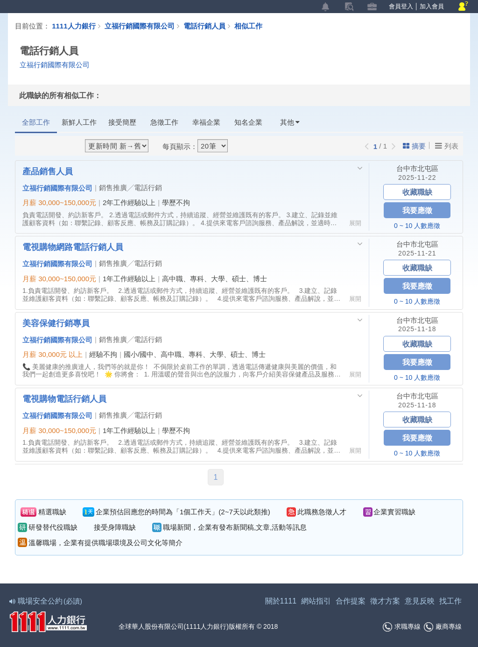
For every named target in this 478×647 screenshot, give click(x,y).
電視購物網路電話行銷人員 (72, 246)
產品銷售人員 (47, 171)
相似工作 (248, 25)
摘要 (414, 146)
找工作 (450, 601)
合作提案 (351, 601)
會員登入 (401, 6)
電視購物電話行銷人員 (64, 398)
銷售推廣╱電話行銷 (130, 188)
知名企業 (248, 122)
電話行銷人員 (208, 25)
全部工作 (36, 122)
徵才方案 (385, 601)
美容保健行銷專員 (56, 322)
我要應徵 (417, 210)
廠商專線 (443, 627)
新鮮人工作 (79, 122)
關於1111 (281, 601)
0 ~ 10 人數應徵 (417, 225)
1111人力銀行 (73, 25)
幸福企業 (206, 122)
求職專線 (402, 627)
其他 (290, 122)
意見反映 (420, 601)
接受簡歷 (122, 122)
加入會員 (432, 6)
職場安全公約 (46, 601)
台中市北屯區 (417, 168)
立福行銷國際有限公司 (140, 25)
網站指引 (316, 601)
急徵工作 (164, 122)
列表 (446, 146)
